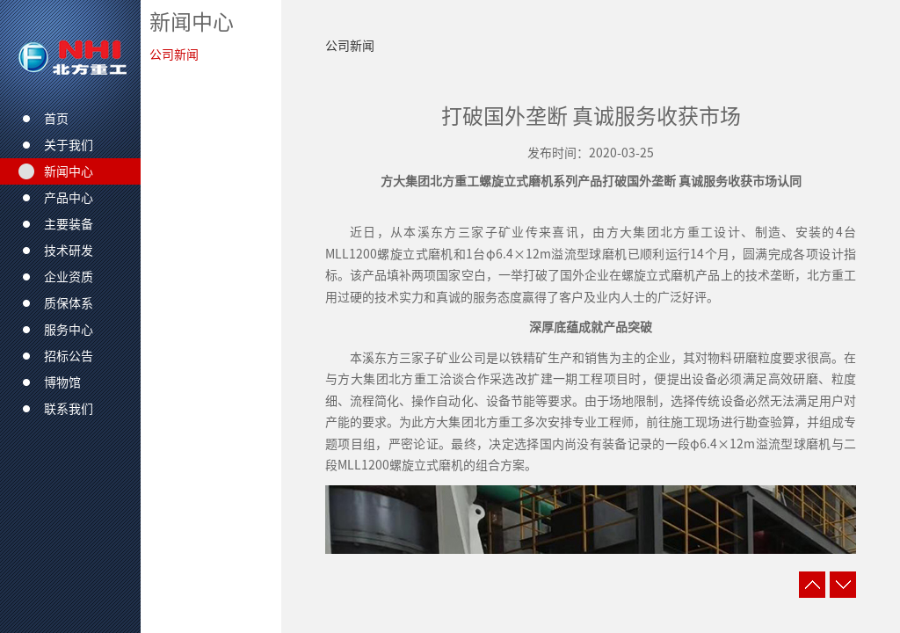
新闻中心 (191, 22)
